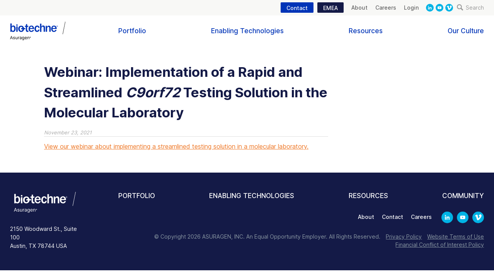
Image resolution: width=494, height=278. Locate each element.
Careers (385, 7)
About (359, 7)
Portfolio (132, 31)
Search (470, 7)
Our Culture (466, 31)
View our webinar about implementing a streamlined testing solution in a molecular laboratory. (176, 146)
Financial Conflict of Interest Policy (439, 244)
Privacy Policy (404, 236)
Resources (366, 31)
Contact (297, 8)
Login (411, 7)
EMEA (330, 8)
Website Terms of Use (455, 236)
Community (463, 196)
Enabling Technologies (247, 31)
